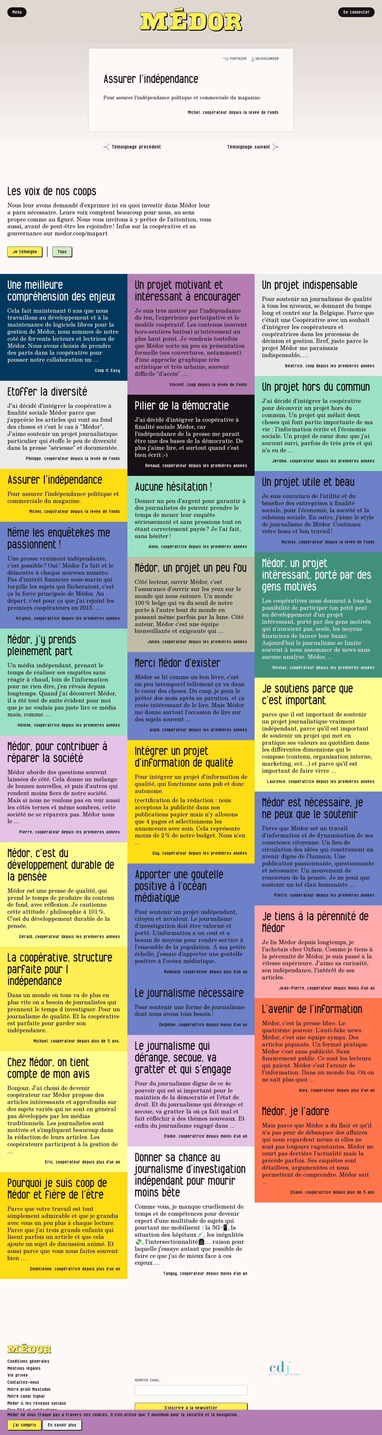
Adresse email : (148, 1380)
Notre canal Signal (26, 1396)
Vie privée (17, 1375)
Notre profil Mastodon (28, 1389)
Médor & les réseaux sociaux (36, 1403)
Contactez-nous (23, 1382)
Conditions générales (28, 1361)
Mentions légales (24, 1368)
